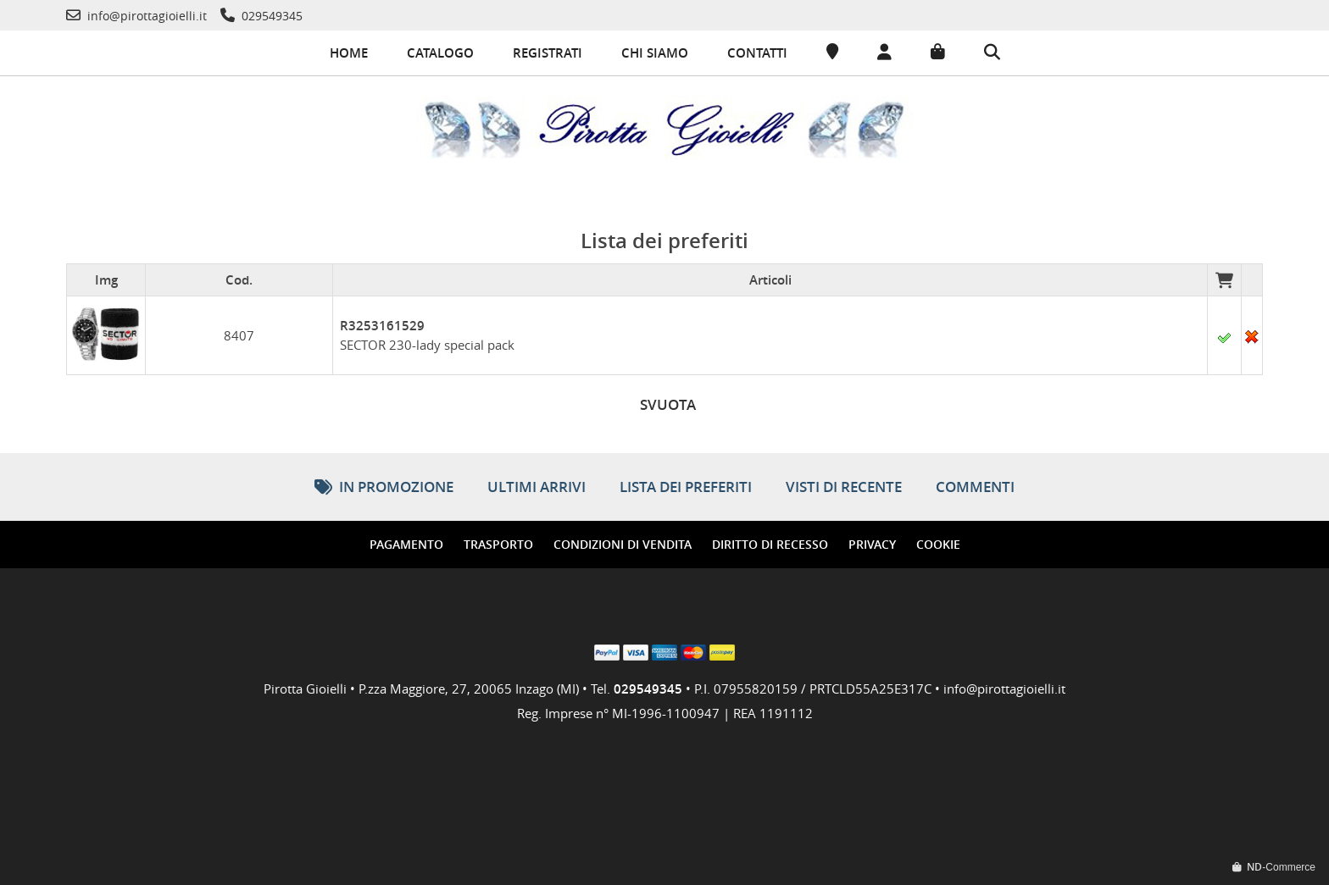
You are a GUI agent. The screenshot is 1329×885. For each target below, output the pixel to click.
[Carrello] (938, 52)
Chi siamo (654, 53)
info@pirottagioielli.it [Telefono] (1004, 688)
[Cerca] (992, 53)
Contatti (757, 53)
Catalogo (440, 53)
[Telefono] (136, 16)
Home (349, 53)
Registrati (547, 53)
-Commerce (1273, 867)
